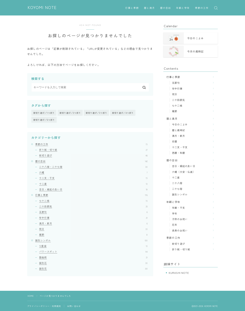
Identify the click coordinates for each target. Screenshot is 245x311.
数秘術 (93, 257)
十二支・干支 (93, 178)
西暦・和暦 (178, 152)
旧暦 (174, 141)
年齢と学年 (183, 8)
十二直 (93, 183)
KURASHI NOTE (179, 272)
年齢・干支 (178, 207)
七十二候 (93, 200)
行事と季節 (132, 8)
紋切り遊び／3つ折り (96, 112)
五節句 (93, 212)
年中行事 (93, 217)
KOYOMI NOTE (42, 7)
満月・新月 (93, 223)
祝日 (93, 229)
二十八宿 (177, 183)
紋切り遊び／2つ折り (70, 112)
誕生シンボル (91, 240)
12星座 (93, 246)
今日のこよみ (179, 124)
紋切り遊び (93, 155)
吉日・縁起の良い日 (93, 189)
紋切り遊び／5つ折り (44, 119)
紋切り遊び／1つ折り (44, 112)
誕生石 (93, 263)
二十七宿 (177, 189)
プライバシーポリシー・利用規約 (44, 306)
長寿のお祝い (179, 230)
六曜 (93, 172)
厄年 (174, 224)
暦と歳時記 (178, 130)
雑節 (93, 234)
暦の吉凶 (165, 8)
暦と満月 (149, 8)
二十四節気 (93, 206)
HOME (31, 295)
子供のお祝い (179, 219)
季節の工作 (202, 8)
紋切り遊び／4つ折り (123, 112)
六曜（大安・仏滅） (183, 172)
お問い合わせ (74, 306)
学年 (174, 213)
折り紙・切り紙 (93, 150)
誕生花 (93, 268)
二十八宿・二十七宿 (93, 166)
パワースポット (93, 251)
